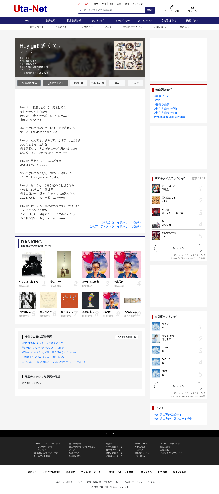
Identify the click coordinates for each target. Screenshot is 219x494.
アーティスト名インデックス (47, 443)
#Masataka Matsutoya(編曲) (171, 116)
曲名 (96, 4)
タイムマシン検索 (42, 456)
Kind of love (168, 335)
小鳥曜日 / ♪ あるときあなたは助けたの (43, 357)
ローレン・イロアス (172, 213)
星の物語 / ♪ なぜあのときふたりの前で (43, 347)
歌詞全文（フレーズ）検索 (46, 453)
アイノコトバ (169, 185)
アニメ (108, 26)
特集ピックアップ (133, 26)
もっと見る (178, 248)
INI (163, 327)
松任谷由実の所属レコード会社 (173, 418)
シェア (135, 83)
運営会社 (32, 472)
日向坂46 (166, 339)
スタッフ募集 (179, 472)
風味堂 (165, 189)
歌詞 (127, 4)
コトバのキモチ (121, 20)
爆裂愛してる (169, 197)
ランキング (98, 20)
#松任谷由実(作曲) (165, 112)
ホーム (26, 20)
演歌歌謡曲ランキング (116, 446)
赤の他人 (166, 209)
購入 (117, 83)
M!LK (164, 201)
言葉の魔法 (160, 26)
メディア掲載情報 (51, 472)
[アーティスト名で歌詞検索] (111, 10)
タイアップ (137, 4)
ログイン (192, 11)
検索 (150, 10)
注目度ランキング (114, 456)
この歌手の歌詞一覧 (126, 337)
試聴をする (29, 83)
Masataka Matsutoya (37, 67)
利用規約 (70, 472)
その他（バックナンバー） (172, 453)
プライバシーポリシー (92, 472)
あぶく (165, 221)
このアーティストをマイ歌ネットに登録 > (115, 226)
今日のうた (61, 26)
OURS (165, 347)
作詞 (104, 4)
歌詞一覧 (78, 83)
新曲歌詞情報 (74, 20)
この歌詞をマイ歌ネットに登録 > (121, 222)
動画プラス (192, 20)
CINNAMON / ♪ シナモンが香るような (42, 343)
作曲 (111, 4)
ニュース (139, 450)
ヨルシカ (166, 224)
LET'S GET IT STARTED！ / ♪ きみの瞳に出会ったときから (54, 362)
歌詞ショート (37, 26)
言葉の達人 (183, 26)
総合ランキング (113, 443)
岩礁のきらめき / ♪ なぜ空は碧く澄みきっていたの (49, 352)
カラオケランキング (115, 450)
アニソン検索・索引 (43, 446)
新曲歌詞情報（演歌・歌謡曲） (83, 446)
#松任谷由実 (162, 104)
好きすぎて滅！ (170, 233)
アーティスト (84, 4)
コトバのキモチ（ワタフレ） (173, 443)
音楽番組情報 (168, 20)
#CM (157, 100)
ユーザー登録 (172, 11)
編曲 (119, 4)
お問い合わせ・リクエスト (122, 472)
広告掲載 (162, 472)
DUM (164, 371)
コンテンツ (146, 472)
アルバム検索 (40, 450)
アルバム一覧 (97, 83)
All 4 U (165, 324)
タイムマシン (145, 20)
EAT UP (166, 359)
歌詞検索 (50, 20)
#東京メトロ (162, 96)
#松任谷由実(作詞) (165, 108)
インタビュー (86, 26)
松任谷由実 (31, 61)
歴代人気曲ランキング (116, 453)
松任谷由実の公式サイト (169, 414)
